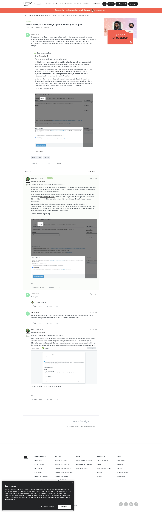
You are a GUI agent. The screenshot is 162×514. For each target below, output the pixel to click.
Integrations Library (82, 468)
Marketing (47, 15)
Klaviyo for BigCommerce (63, 468)
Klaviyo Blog (38, 468)
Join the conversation (35, 15)
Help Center (96, 4)
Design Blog (121, 476)
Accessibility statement (88, 426)
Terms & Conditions (73, 426)
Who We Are (121, 460)
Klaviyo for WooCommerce (63, 480)
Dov (32, 178)
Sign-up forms (36, 157)
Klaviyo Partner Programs (84, 460)
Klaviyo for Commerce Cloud (64, 472)
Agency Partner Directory (84, 464)
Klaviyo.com (38, 460)
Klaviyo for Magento (61, 476)
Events (55, 4)
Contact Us (120, 480)
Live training (38, 480)
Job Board (77, 4)
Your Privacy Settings (47, 506)
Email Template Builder (104, 468)
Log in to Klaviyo (40, 464)
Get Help (99, 476)
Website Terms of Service (39, 497)
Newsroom (120, 464)
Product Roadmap (66, 4)
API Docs (99, 472)
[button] (111, 4)
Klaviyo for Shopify (61, 460)
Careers (120, 468)
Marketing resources (41, 476)
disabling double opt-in (56, 71)
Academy (86, 4)
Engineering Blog (122, 472)
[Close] (72, 482)
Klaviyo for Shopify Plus (62, 464)
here (93, 345)
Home (25, 15)
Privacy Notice (10, 499)
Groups (48, 4)
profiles (46, 157)
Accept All (64, 506)
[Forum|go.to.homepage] (27, 4)
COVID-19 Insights (102, 460)
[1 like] (38, 302)
